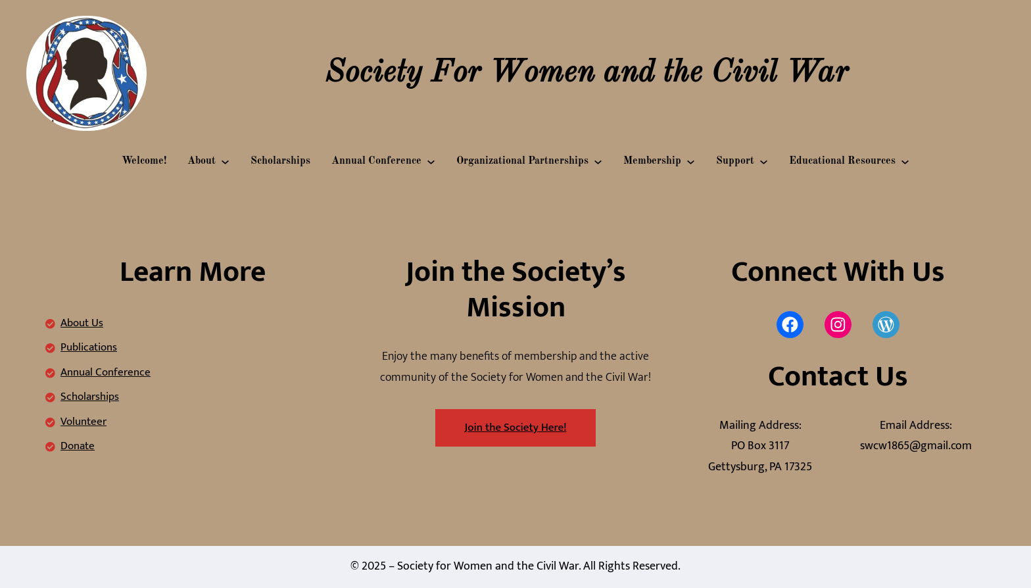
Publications (88, 347)
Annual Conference (105, 372)
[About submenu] (225, 161)
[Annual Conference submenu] (431, 161)
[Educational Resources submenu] (905, 161)
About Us (81, 323)
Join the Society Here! (516, 427)
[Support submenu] (763, 161)
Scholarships (89, 396)
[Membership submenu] (690, 161)
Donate (77, 446)
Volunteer (83, 421)
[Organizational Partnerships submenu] (598, 161)
